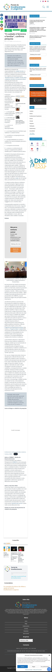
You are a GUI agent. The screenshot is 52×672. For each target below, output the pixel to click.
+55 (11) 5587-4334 (32, 648)
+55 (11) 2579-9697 (24, 648)
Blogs (26, 623)
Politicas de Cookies (29, 669)
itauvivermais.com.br (16, 503)
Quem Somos (26, 633)
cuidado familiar (19, 71)
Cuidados (31, 111)
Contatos (26, 628)
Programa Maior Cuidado (16, 329)
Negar (33, 666)
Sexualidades (32, 131)
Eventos (31, 118)
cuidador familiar (8, 30)
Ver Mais (32, 133)
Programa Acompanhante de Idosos (14, 327)
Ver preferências (45, 666)
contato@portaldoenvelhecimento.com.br (27, 653)
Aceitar (22, 666)
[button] (49, 655)
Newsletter (26, 631)
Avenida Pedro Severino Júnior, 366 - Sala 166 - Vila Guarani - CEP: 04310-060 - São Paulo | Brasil (26, 650)
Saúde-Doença (32, 128)
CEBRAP (14, 462)
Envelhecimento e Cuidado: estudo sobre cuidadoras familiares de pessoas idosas (15, 78)
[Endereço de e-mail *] (15, 244)
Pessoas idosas (23, 30)
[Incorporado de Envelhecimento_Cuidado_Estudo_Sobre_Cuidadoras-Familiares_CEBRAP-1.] (16, 430)
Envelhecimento (16, 29)
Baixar (15, 454)
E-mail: (17, 653)
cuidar (17, 178)
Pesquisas (32, 123)
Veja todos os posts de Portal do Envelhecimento (18, 577)
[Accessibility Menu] (49, 669)
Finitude (31, 121)
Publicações (32, 126)
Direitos (31, 113)
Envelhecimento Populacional (35, 116)
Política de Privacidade (37, 669)
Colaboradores (26, 626)
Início (26, 621)
